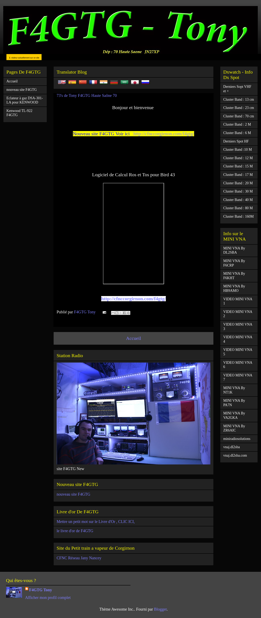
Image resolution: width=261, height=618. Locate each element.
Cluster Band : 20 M (238, 183)
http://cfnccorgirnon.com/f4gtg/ (163, 133)
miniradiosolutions (236, 439)
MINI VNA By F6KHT (234, 276)
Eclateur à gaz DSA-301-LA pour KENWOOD (24, 100)
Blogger (160, 609)
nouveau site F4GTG (73, 494)
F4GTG (3, 10)
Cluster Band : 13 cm (238, 99)
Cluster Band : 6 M (237, 133)
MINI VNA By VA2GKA (234, 415)
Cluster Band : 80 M (238, 208)
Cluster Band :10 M (237, 150)
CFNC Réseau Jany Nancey (79, 558)
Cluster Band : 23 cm (238, 108)
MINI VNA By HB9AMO (234, 288)
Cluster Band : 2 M (237, 124)
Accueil (133, 338)
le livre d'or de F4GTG (75, 531)
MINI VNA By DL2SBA (234, 250)
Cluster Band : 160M (238, 216)
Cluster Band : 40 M (238, 200)
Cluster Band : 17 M (238, 175)
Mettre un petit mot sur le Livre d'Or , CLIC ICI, (96, 521)
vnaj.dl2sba (231, 447)
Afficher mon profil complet (48, 597)
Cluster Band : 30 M (238, 191)
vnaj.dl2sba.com (235, 455)
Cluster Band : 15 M (238, 166)
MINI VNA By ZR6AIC (234, 428)
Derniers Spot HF (236, 141)
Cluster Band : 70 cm (238, 116)
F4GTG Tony (40, 590)
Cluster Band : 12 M (238, 158)
